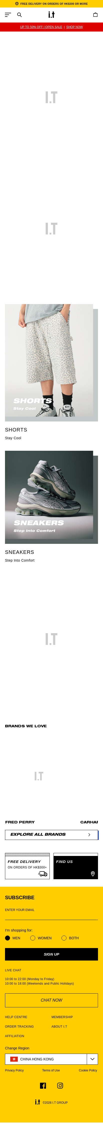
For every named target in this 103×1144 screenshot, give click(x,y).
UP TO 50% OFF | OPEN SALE (41, 27)
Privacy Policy (14, 1070)
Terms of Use (51, 1070)
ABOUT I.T (59, 1026)
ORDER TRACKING (19, 1026)
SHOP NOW (74, 27)
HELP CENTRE (16, 1017)
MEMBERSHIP (62, 1017)
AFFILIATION (14, 1036)
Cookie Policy (88, 1070)
